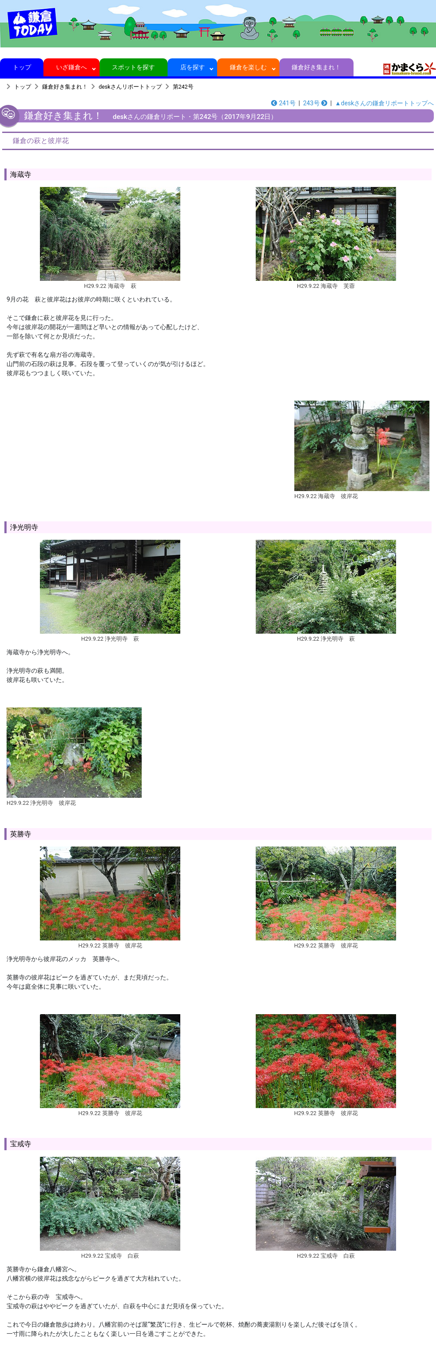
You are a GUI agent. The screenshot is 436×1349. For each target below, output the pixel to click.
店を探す (192, 67)
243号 (315, 103)
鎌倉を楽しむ (248, 67)
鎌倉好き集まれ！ (316, 67)
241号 (283, 103)
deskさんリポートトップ (130, 86)
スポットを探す (134, 67)
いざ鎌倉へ (72, 67)
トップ (21, 67)
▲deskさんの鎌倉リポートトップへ (384, 103)
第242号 (183, 86)
